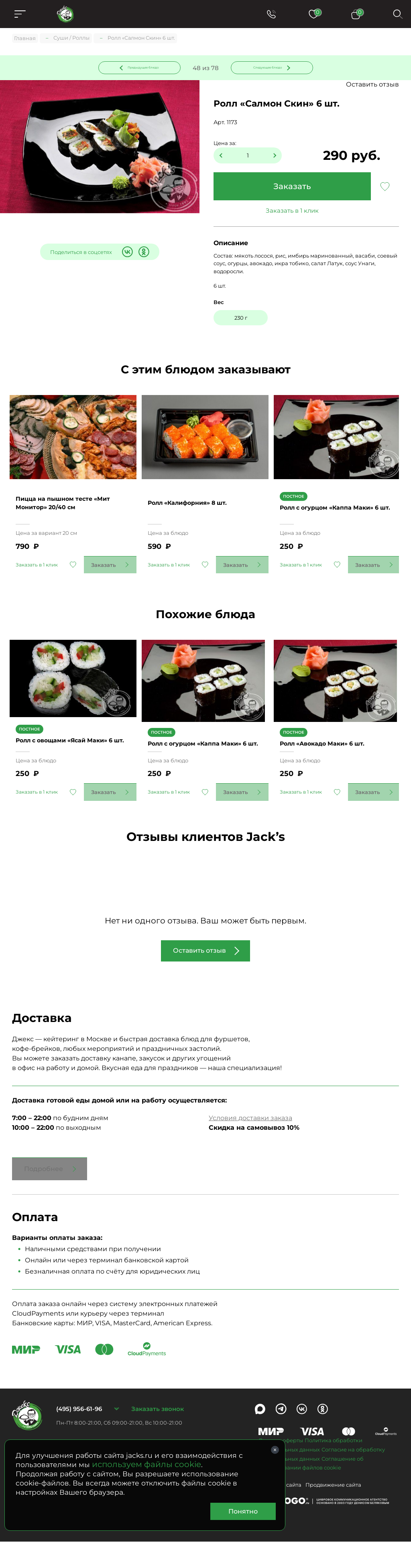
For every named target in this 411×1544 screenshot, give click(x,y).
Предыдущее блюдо (144, 68)
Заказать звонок (157, 1411)
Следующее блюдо (267, 68)
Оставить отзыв (372, 86)
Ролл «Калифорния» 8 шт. (196, 500)
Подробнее (43, 1171)
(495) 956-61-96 (79, 1411)
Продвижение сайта (333, 1487)
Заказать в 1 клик (292, 212)
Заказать (292, 188)
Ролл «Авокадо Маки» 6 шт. (331, 741)
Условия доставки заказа (250, 1120)
